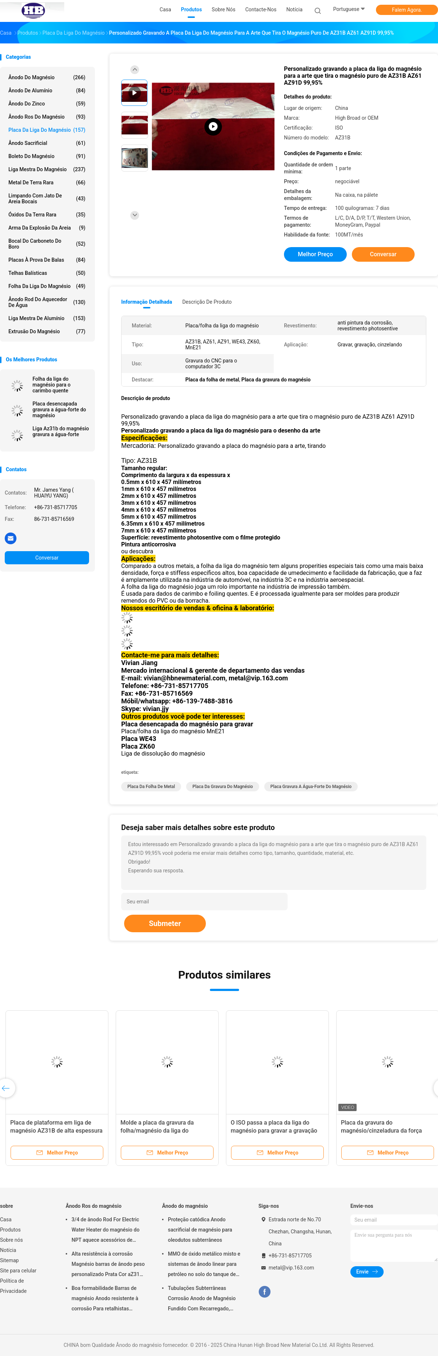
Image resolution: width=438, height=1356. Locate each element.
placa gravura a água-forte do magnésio (310, 786)
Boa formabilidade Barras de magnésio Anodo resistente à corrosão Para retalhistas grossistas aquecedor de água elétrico (106, 1299)
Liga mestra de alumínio (46, 318)
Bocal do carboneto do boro (46, 244)
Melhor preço (315, 254)
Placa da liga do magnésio (46, 130)
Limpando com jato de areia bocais (46, 198)
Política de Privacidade (13, 1286)
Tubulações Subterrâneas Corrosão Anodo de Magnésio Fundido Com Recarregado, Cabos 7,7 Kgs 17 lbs (202, 1299)
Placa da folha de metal (151, 786)
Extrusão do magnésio (46, 331)
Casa (6, 1219)
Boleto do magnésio (46, 156)
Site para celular (18, 1271)
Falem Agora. (407, 10)
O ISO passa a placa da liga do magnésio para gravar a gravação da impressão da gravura (274, 1130)
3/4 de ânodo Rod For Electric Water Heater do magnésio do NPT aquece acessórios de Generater (105, 1231)
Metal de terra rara (46, 182)
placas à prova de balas (46, 260)
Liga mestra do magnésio (46, 169)
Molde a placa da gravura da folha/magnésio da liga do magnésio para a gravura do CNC (163, 1130)
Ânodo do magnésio (46, 77)
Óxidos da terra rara (46, 214)
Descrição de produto (206, 302)
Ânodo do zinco (46, 103)
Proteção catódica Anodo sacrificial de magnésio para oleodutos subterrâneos (200, 1230)
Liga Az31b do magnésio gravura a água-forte (60, 431)
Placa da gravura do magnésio (222, 786)
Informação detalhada (146, 302)
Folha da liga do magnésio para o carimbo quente (51, 384)
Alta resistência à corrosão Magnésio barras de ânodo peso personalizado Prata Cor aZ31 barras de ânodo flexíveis (108, 1265)
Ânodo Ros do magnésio (46, 116)
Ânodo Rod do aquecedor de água (46, 302)
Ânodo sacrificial (46, 143)
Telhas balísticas (46, 273)
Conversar (46, 558)
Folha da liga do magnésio (46, 286)
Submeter (165, 923)
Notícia (8, 1250)
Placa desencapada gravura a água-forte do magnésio (59, 409)
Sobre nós (11, 1240)
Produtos (10, 1230)
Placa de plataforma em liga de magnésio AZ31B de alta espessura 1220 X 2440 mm (56, 1130)
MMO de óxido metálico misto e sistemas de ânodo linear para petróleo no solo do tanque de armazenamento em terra (204, 1265)
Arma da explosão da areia (46, 227)
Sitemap (9, 1260)
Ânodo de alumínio (46, 90)
